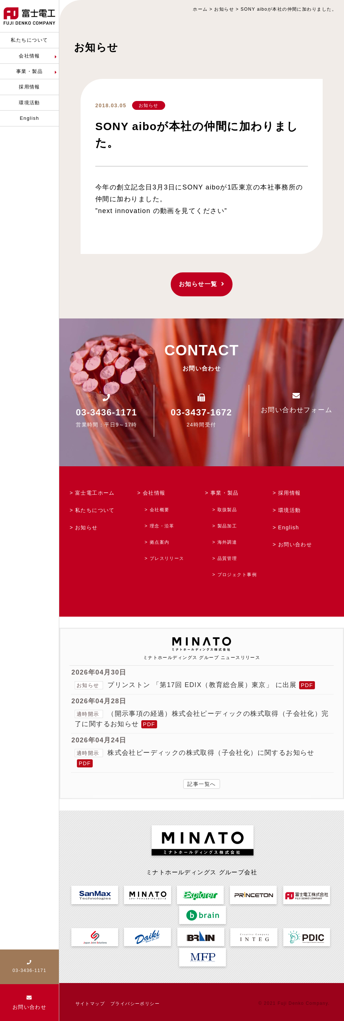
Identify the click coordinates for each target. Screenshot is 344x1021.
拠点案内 (160, 541)
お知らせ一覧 (201, 284)
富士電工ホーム (95, 493)
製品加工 (227, 525)
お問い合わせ (295, 544)
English (288, 527)
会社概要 (160, 509)
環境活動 (289, 510)
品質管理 (227, 557)
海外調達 (227, 541)
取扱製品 (227, 509)
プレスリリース (167, 557)
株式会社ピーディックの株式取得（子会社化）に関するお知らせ (211, 751)
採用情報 (289, 493)
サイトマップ (90, 1001)
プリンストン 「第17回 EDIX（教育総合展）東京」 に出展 (202, 683)
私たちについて (95, 510)
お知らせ (149, 105)
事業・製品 (224, 493)
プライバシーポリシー (135, 1001)
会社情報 (154, 493)
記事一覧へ (201, 783)
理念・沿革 (162, 525)
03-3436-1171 (106, 412)
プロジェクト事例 (237, 573)
